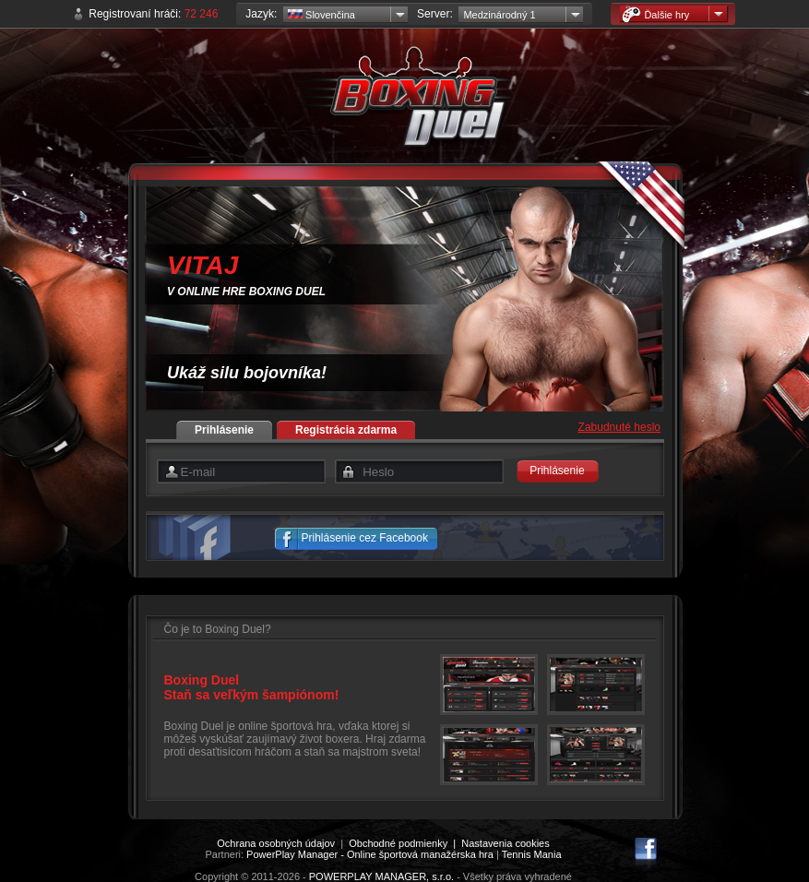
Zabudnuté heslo (619, 427)
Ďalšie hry (655, 14)
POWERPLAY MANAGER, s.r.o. (381, 876)
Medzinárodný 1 (499, 14)
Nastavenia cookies (505, 843)
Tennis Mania (532, 854)
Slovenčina (321, 14)
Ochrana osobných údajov (276, 843)
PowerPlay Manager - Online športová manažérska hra (370, 854)
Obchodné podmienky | (405, 843)
